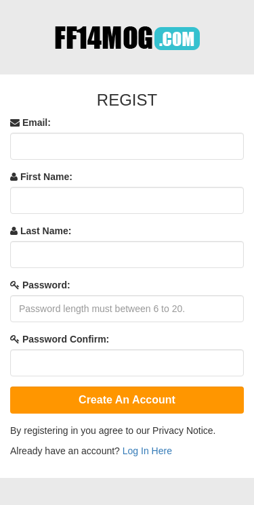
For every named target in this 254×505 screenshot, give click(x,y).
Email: (30, 122)
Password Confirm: (59, 339)
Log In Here (147, 450)
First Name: (41, 176)
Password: (40, 285)
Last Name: (40, 230)
